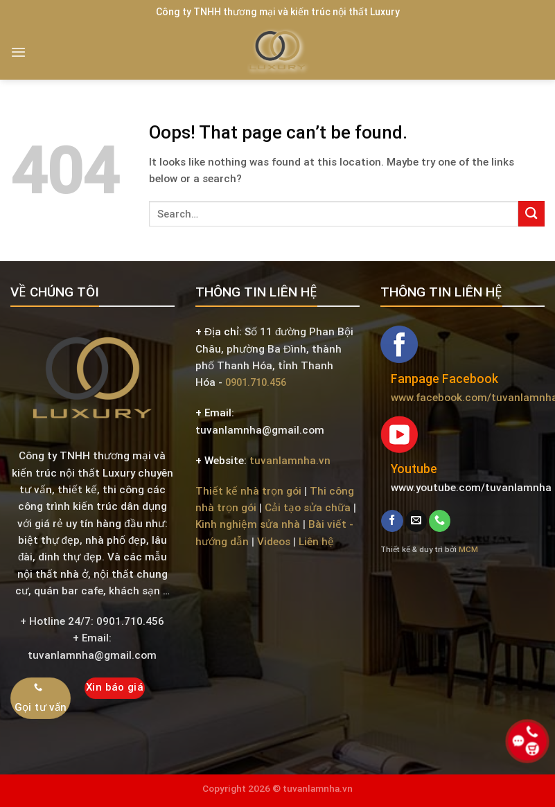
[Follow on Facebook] (392, 521)
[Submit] (531, 214)
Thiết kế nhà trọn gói (248, 491)
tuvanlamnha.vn (290, 460)
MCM (468, 549)
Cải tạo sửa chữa (308, 508)
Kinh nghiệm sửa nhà (247, 524)
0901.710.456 (255, 383)
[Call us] (439, 521)
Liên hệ (316, 541)
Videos (273, 541)
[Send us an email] (416, 521)
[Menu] (18, 52)
